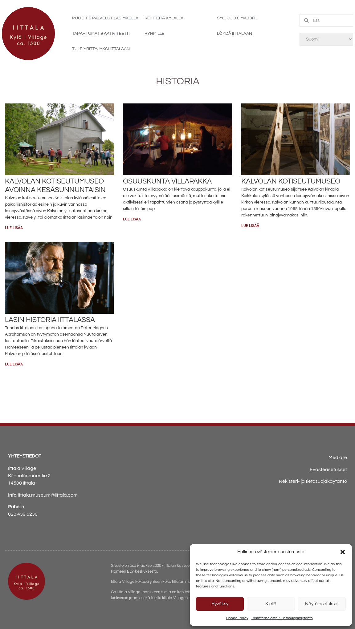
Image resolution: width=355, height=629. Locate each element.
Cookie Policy (237, 618)
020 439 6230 (23, 514)
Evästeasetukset (328, 469)
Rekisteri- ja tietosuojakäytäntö (313, 481)
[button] (343, 552)
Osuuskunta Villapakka (167, 181)
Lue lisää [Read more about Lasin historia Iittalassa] (14, 364)
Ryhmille (155, 33)
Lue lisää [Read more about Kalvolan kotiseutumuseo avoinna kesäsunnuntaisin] (14, 228)
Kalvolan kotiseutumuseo (290, 181)
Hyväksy (219, 604)
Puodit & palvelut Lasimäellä (105, 18)
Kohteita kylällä (164, 18)
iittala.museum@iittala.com (48, 495)
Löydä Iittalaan (234, 33)
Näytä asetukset (322, 604)
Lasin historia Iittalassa (50, 320)
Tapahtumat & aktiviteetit (101, 33)
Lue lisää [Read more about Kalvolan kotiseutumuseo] (250, 226)
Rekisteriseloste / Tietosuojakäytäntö (282, 618)
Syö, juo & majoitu (238, 18)
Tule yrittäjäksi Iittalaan (101, 49)
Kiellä (270, 604)
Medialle (337, 457)
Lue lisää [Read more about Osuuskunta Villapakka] (132, 219)
